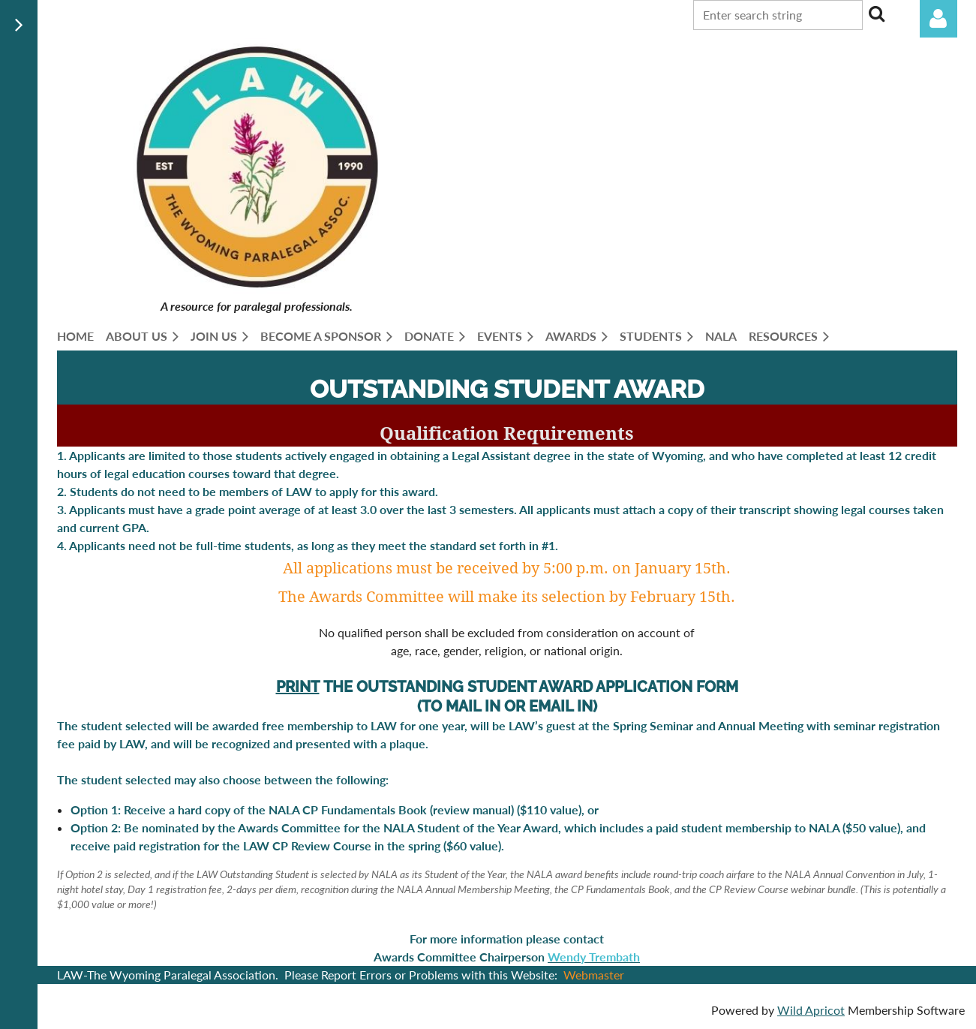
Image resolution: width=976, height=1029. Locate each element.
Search (876, 13)
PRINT (298, 687)
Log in (938, 19)
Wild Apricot (811, 1010)
